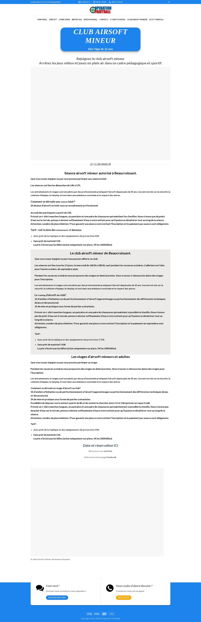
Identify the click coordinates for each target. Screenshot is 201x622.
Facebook (111, 457)
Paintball (42, 19)
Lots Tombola (156, 19)
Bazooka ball (91, 19)
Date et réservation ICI (100, 445)
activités (108, 451)
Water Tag (77, 19)
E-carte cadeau (117, 19)
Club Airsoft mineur (137, 19)
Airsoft (53, 19)
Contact (103, 19)
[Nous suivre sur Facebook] (169, 2)
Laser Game (64, 19)
